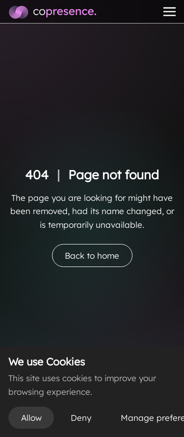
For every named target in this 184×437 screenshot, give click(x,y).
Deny (81, 418)
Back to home (92, 255)
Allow (31, 418)
